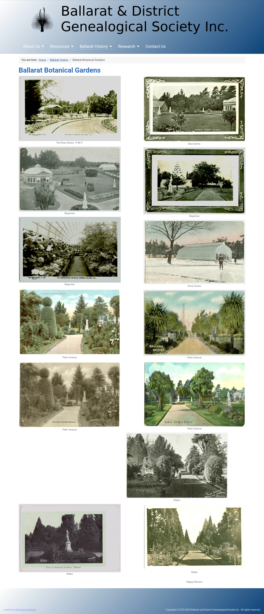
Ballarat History (94, 46)
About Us (31, 46)
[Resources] (71, 46)
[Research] (137, 46)
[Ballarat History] (110, 46)
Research (126, 46)
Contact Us (155, 46)
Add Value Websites (25, 609)
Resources (59, 46)
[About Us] (42, 46)
